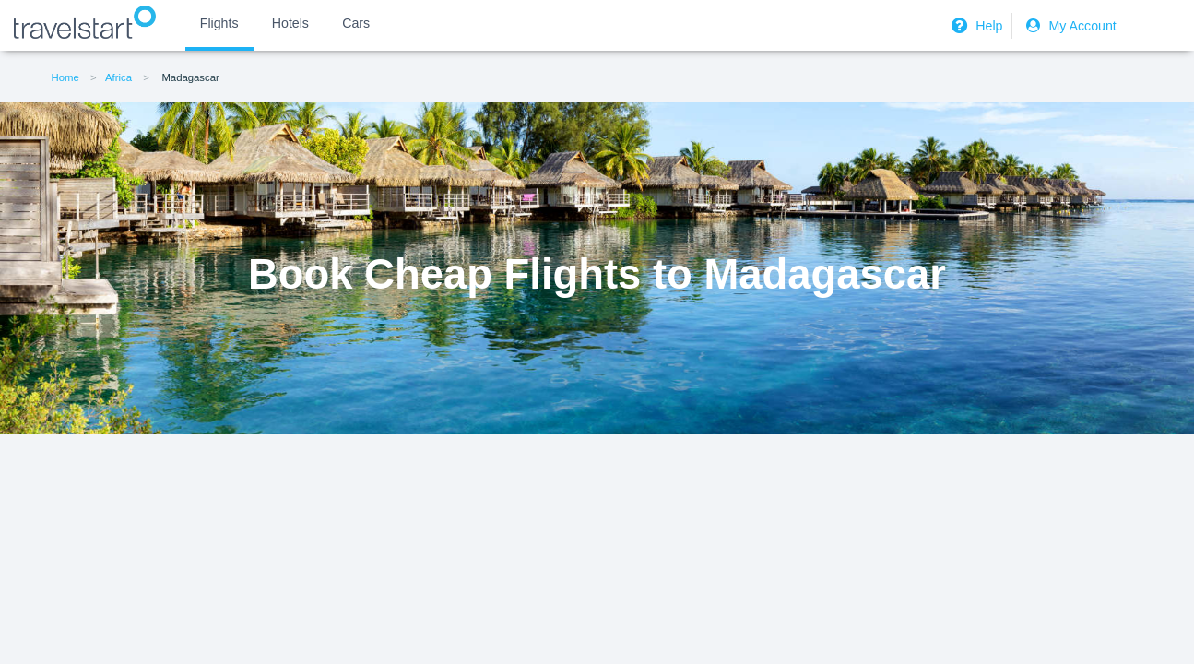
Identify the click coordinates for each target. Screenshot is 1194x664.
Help (974, 25)
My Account (1069, 25)
